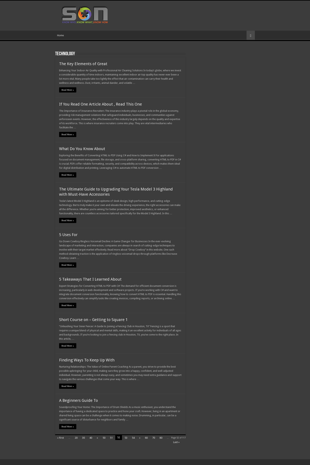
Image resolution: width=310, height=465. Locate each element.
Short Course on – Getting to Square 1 (93, 319)
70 (153, 437)
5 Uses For (68, 234)
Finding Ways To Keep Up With (86, 360)
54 (133, 437)
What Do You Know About (82, 148)
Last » (176, 442)
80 (161, 437)
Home (60, 35)
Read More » (67, 90)
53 (126, 437)
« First (60, 437)
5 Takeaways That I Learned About (90, 279)
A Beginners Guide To (78, 400)
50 (104, 437)
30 (83, 437)
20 (76, 437)
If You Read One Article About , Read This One (100, 104)
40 (90, 437)
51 (111, 437)
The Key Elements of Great (83, 63)
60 (146, 437)
